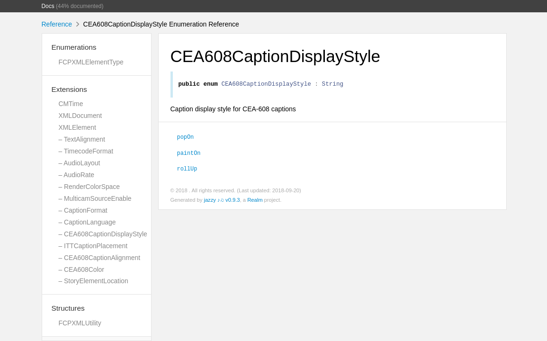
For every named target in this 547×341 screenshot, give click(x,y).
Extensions (69, 89)
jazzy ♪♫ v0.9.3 (222, 201)
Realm (254, 201)
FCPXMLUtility (80, 323)
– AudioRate (77, 175)
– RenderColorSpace (89, 186)
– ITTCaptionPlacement (93, 246)
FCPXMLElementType (91, 62)
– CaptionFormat (83, 210)
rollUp (187, 169)
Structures (68, 308)
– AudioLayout (79, 163)
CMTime (71, 104)
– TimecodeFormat (86, 151)
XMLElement (77, 127)
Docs (48, 6)
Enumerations (74, 47)
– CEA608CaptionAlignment (100, 257)
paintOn (189, 154)
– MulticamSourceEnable (95, 198)
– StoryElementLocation (93, 281)
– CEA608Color (81, 269)
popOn (185, 138)
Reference (57, 24)
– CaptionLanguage (87, 222)
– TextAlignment (82, 139)
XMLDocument (80, 115)
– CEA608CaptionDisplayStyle (103, 234)
